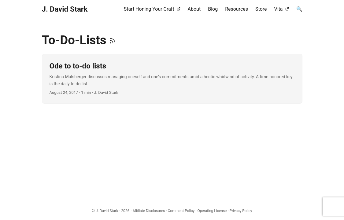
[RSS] (112, 40)
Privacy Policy (241, 211)
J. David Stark (65, 9)
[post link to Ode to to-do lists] (172, 78)
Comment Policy (181, 211)
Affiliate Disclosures (148, 211)
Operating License (212, 211)
